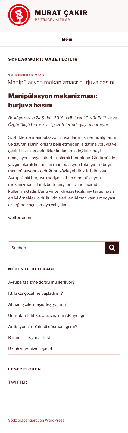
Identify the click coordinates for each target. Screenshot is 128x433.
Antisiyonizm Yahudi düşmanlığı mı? (42, 326)
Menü (64, 39)
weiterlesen (19, 217)
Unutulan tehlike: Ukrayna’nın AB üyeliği (46, 315)
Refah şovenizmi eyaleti (31, 348)
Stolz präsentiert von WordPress (36, 420)
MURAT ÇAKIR (61, 13)
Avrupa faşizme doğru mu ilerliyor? (41, 282)
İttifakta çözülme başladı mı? (35, 293)
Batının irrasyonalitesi (29, 337)
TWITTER (17, 382)
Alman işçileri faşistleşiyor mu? (38, 304)
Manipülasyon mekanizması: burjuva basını (61, 82)
